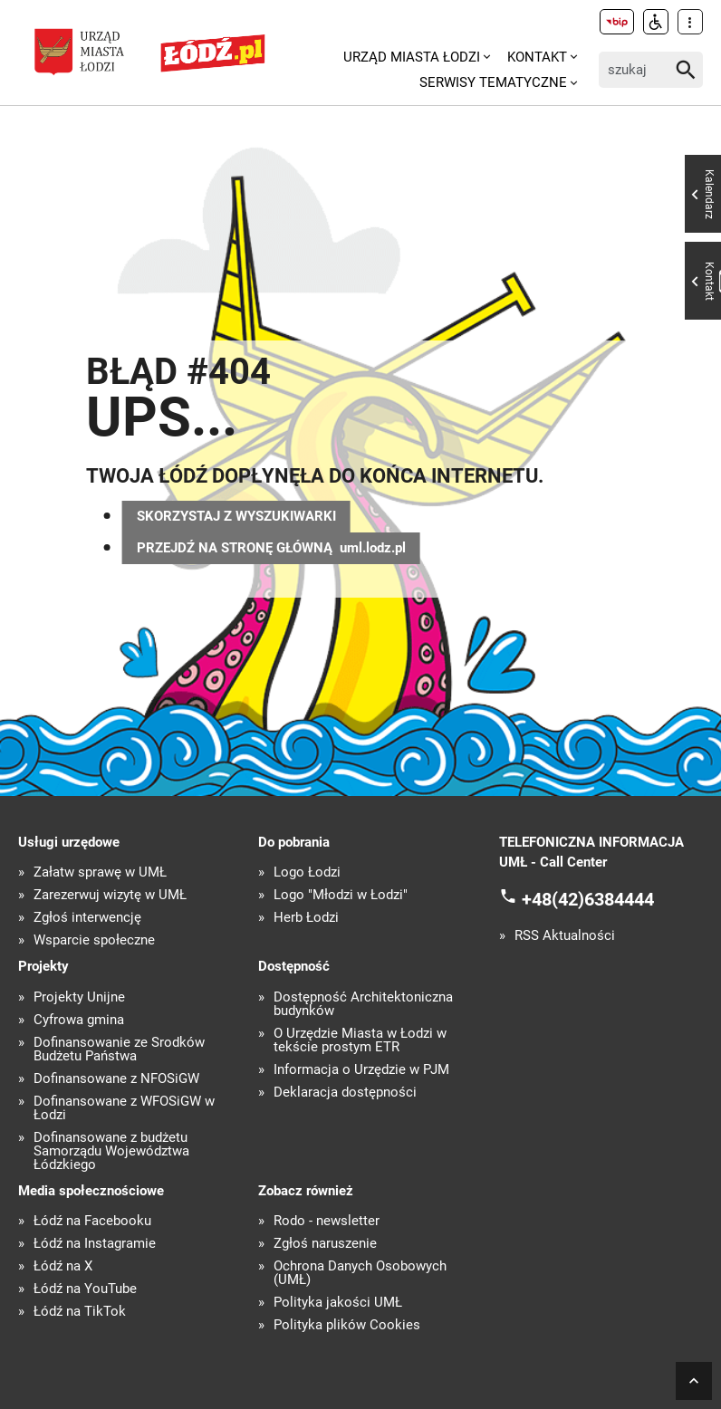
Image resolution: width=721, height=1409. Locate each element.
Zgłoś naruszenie (325, 1244)
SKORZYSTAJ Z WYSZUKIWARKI (236, 516)
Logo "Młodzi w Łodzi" (341, 895)
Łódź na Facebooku (92, 1221)
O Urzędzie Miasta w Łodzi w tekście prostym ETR (360, 1040)
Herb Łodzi (306, 918)
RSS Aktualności (564, 936)
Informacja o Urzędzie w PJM (361, 1070)
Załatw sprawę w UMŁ (100, 872)
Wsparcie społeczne (94, 940)
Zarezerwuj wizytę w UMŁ (110, 895)
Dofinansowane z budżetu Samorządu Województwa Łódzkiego (111, 1151)
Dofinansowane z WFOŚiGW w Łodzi (124, 1108)
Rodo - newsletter (327, 1221)
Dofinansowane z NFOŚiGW (116, 1079)
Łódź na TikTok (80, 1311)
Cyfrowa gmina (79, 1020)
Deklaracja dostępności (345, 1092)
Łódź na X (63, 1266)
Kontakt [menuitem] (537, 57)
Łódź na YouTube (85, 1289)
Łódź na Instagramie (95, 1244)
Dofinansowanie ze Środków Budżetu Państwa (119, 1049)
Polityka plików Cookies (347, 1325)
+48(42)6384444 (588, 898)
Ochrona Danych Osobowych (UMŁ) (360, 1273)
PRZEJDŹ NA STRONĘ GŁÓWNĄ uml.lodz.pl (271, 548)
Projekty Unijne (79, 997)
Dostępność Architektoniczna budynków (363, 1004)
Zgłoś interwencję (87, 918)
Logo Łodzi (307, 872)
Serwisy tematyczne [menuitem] (493, 82)
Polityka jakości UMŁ (338, 1302)
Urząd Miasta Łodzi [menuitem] (411, 57)
